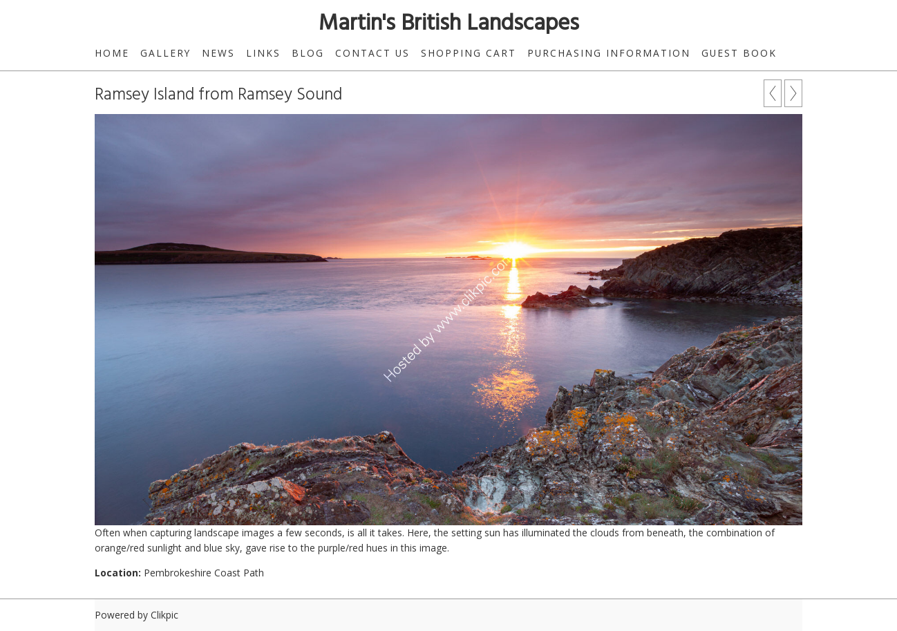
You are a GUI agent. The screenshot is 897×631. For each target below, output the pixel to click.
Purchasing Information (608, 52)
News (218, 52)
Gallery (165, 52)
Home (112, 52)
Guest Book (739, 52)
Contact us (372, 52)
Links (263, 52)
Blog (308, 52)
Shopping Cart (468, 52)
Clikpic (164, 614)
